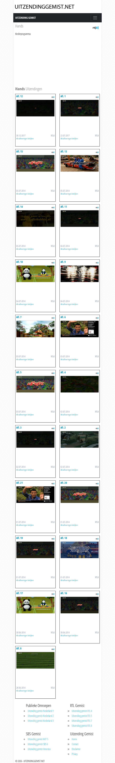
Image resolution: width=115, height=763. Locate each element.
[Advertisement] (57, 60)
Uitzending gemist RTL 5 (82, 716)
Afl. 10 (19, 262)
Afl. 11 (63, 207)
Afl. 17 (19, 593)
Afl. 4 (63, 372)
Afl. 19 (19, 538)
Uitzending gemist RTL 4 (82, 711)
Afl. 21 (19, 483)
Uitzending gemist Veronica (39, 749)
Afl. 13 (63, 151)
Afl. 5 (19, 372)
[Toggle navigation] (95, 17)
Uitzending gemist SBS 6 (38, 744)
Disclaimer (76, 749)
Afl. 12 (19, 96)
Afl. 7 (19, 317)
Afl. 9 (63, 262)
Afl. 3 (19, 427)
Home (74, 739)
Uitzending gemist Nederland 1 (41, 711)
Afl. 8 (19, 648)
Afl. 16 (63, 593)
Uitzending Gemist (25, 18)
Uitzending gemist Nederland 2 (41, 716)
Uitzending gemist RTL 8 (82, 726)
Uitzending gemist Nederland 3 (41, 721)
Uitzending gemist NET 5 (38, 739)
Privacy (75, 754)
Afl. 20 (63, 483)
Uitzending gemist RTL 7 (82, 721)
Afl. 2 (63, 427)
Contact (75, 744)
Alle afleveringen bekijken (25, 138)
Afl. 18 (63, 538)
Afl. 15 (19, 151)
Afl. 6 (63, 317)
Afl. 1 (63, 96)
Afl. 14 (19, 207)
